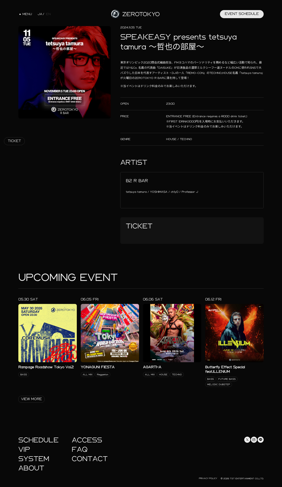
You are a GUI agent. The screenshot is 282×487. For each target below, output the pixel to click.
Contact (90, 459)
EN (48, 14)
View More (31, 399)
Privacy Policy (208, 478)
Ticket (14, 141)
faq (80, 449)
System (33, 459)
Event (242, 14)
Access (87, 440)
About (31, 468)
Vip (24, 449)
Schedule (38, 440)
